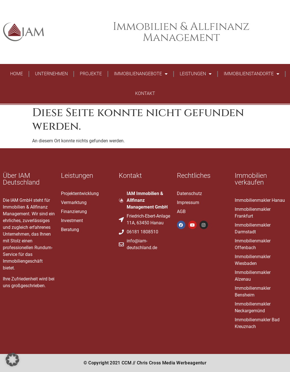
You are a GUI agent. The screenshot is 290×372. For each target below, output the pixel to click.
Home (16, 73)
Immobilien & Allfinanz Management (181, 32)
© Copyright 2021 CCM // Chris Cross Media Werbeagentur (145, 363)
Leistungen (196, 74)
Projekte (91, 73)
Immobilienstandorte (251, 74)
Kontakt (145, 93)
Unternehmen (51, 73)
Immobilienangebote (141, 74)
